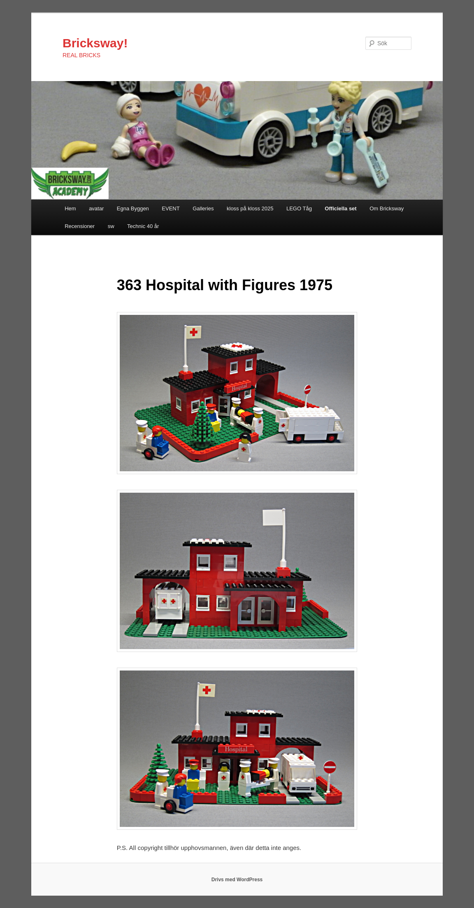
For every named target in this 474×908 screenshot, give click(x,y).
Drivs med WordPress (237, 879)
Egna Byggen (133, 208)
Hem (70, 208)
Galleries (203, 208)
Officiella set (340, 208)
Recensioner (80, 226)
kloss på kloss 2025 (250, 208)
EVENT (170, 208)
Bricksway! (95, 43)
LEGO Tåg (299, 208)
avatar (96, 208)
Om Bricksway (386, 208)
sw (111, 226)
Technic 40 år (143, 226)
